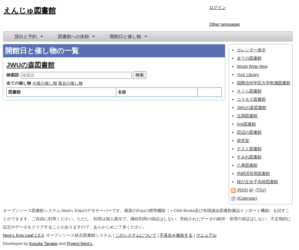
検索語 (12, 75)
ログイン (217, 7)
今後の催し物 (44, 83)
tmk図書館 (246, 124)
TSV (261, 190)
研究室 (243, 140)
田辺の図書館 (249, 132)
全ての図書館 (249, 58)
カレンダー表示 (251, 50)
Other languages (224, 24)
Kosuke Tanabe (43, 243)
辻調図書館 (247, 115)
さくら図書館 (249, 91)
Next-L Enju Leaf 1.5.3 (23, 235)
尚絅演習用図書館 (253, 173)
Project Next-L (79, 243)
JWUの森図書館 (30, 64)
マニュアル (206, 235)
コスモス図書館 (251, 99)
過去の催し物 (70, 83)
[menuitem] (28, 36)
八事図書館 (247, 165)
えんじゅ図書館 (29, 10)
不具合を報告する (176, 235)
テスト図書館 (249, 148)
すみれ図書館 (249, 157)
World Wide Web (252, 66)
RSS (242, 190)
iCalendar (247, 198)
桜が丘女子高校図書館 (257, 181)
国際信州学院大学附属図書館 (263, 82)
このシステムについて (135, 235)
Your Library (248, 74)
